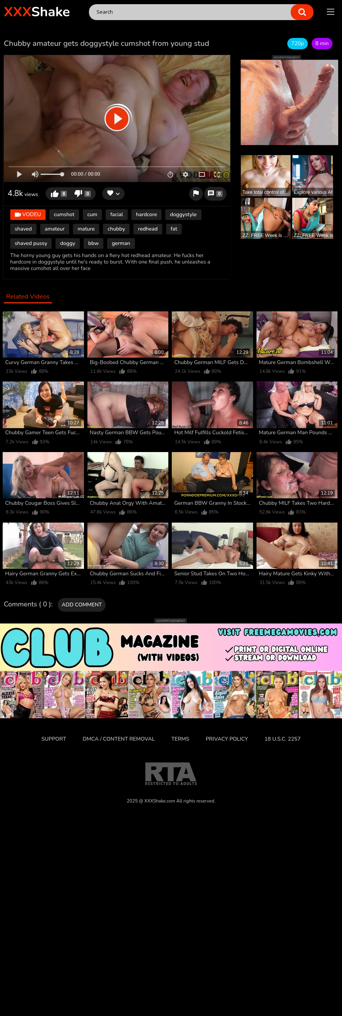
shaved (23, 228)
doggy (67, 243)
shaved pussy (31, 243)
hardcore (146, 214)
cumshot (64, 214)
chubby (116, 228)
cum (92, 214)
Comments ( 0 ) (27, 604)
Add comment (82, 604)
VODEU (28, 215)
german (121, 243)
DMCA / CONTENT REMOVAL (119, 739)
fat (174, 228)
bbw (93, 243)
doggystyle (183, 214)
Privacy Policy (227, 739)
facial (116, 214)
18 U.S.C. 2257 (282, 739)
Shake (37, 12)
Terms (180, 739)
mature (86, 228)
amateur (55, 228)
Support (53, 739)
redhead (148, 228)
